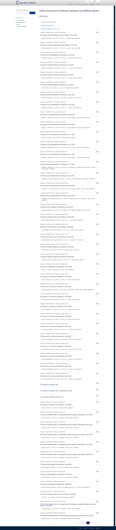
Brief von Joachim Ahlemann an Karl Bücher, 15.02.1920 (58, 494)
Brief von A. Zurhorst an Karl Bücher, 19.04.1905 (56, 306)
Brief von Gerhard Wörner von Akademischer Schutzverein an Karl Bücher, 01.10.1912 (67, 515)
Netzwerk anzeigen (21, 26)
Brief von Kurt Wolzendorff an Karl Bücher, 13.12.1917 (58, 176)
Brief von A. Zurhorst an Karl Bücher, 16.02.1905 (56, 276)
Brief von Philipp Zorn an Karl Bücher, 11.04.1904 (56, 266)
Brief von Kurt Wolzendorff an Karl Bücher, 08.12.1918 (58, 195)
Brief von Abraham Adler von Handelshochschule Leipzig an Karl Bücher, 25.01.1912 (67, 424)
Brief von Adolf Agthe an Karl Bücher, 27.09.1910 (56, 474)
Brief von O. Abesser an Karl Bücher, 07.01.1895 (56, 405)
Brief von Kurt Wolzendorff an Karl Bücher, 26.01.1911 (58, 95)
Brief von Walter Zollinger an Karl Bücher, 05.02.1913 (57, 247)
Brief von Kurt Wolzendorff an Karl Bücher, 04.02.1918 (58, 185)
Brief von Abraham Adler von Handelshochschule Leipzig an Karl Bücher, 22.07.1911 (67, 414)
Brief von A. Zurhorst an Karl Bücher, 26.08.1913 (56, 356)
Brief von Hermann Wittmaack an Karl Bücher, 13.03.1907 (59, 45)
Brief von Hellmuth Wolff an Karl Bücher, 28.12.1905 (57, 75)
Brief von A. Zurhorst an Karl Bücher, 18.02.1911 (56, 326)
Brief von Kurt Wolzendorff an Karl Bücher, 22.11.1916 (58, 164)
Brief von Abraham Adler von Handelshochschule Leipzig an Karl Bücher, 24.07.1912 (67, 434)
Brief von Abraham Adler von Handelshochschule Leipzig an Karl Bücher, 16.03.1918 (67, 454)
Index (18, 24)
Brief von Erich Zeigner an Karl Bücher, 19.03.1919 (57, 207)
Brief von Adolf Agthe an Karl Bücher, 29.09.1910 (56, 484)
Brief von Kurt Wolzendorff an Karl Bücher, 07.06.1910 (58, 55)
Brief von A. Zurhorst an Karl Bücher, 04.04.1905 (56, 296)
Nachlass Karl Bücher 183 (49, 384)
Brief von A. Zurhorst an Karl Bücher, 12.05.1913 (56, 346)
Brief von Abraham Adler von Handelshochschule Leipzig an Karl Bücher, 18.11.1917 (67, 444)
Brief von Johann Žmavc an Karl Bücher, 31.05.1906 (57, 227)
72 (91, 522)
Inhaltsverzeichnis (21, 22)
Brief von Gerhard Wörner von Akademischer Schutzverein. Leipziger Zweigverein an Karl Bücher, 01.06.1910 (68, 504)
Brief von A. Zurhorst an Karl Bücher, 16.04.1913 (56, 336)
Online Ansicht (20, 20)
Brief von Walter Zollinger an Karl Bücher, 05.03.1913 (57, 257)
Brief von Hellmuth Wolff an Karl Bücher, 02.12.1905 (57, 65)
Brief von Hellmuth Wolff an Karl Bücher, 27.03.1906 (57, 85)
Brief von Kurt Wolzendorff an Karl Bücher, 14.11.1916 (58, 144)
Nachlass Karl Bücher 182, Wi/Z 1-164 (50, 29)
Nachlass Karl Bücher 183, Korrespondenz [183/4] (56, 391)
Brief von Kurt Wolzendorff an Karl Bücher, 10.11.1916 (58, 134)
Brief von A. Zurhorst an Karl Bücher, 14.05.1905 (56, 316)
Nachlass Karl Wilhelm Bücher (48, 22)
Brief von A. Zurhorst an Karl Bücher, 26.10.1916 (56, 376)
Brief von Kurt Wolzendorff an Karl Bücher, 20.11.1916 (58, 154)
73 (94, 522)
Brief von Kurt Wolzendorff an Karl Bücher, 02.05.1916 (58, 124)
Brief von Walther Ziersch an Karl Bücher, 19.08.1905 (57, 217)
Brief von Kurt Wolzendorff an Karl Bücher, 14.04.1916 (58, 114)
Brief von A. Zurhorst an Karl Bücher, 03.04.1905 (56, 286)
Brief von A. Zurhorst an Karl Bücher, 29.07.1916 (56, 366)
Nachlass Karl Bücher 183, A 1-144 (52, 397)
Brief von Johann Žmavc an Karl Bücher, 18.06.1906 (57, 237)
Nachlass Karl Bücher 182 (47, 25)
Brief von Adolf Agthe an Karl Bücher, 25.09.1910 (56, 464)
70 (85, 522)
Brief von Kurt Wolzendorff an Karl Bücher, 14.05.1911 (58, 104)
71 (88, 522)
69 (82, 522)
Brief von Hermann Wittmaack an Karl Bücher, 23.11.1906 (59, 35)
